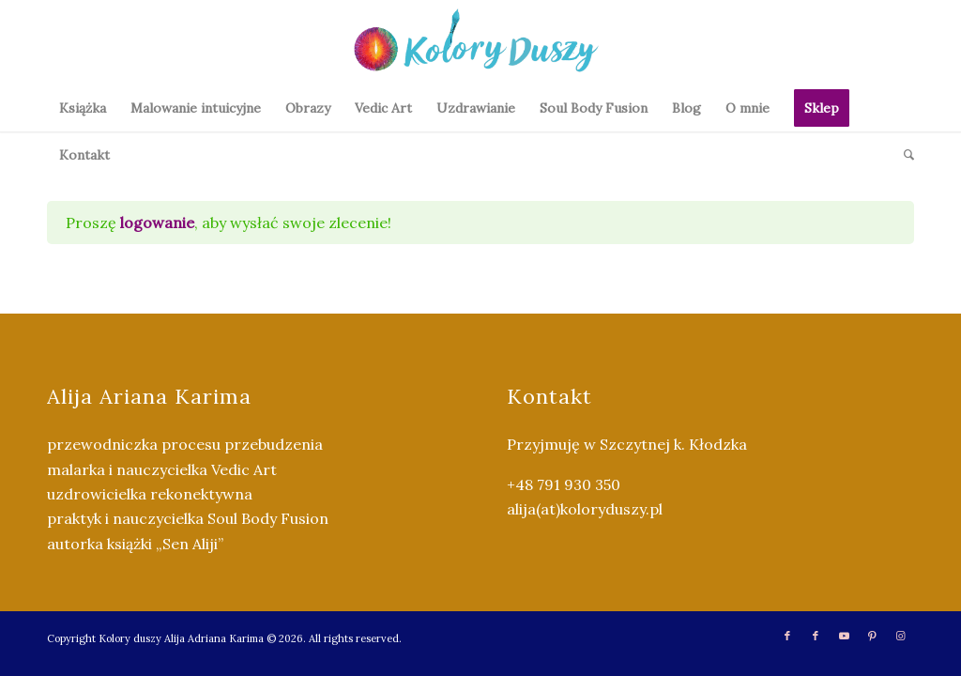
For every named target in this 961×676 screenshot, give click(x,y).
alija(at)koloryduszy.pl (585, 508)
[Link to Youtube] (844, 636)
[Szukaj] (903, 154)
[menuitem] (82, 107)
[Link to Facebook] (787, 636)
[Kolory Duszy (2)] (480, 42)
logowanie (157, 222)
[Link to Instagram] (900, 636)
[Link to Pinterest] (872, 636)
